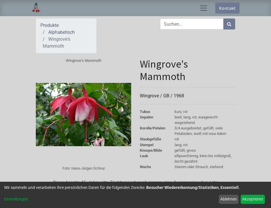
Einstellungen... (17, 199)
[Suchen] (229, 23)
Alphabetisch (61, 32)
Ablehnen (228, 199)
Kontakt (227, 8)
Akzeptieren (252, 199)
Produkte (49, 25)
